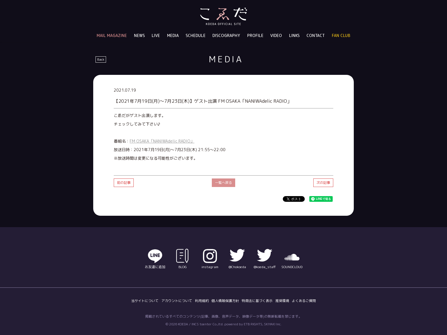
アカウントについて (176, 300)
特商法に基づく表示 (257, 300)
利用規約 (202, 300)
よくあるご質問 (304, 300)
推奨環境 (282, 300)
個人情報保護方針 (225, 300)
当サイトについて (145, 300)
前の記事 (124, 182)
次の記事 (323, 182)
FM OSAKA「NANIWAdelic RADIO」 (162, 141)
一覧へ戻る (223, 182)
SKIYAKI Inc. (272, 324)
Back (100, 59)
